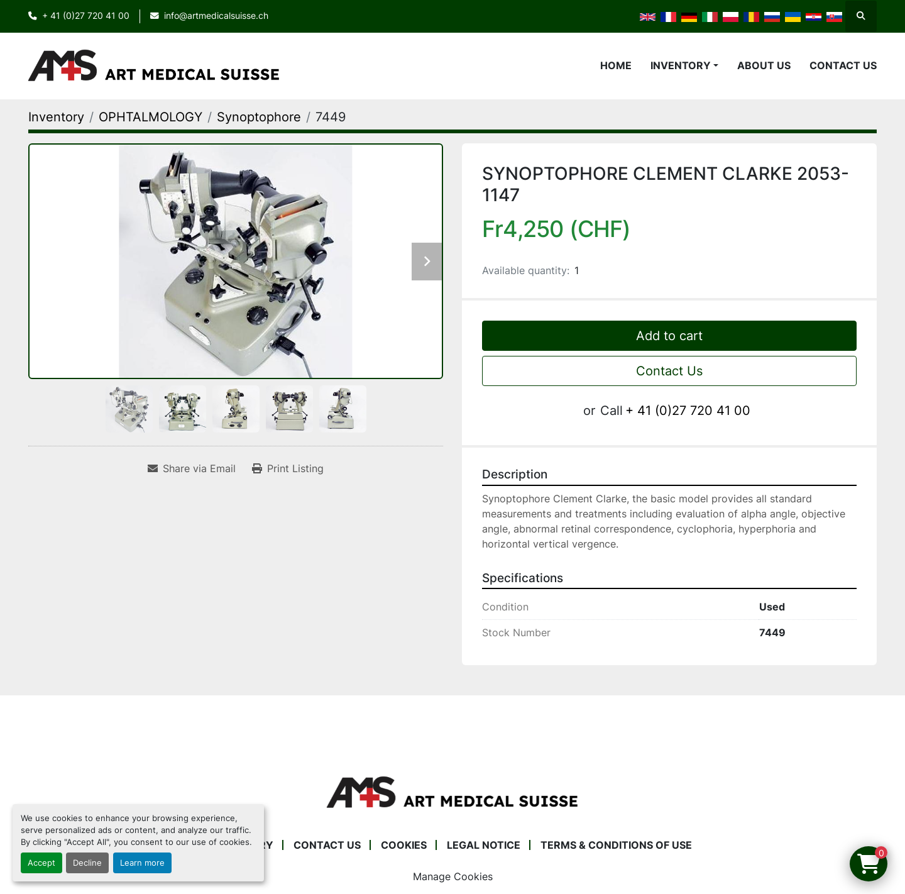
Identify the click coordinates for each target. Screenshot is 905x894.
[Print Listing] (288, 468)
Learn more (142, 863)
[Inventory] (56, 116)
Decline (87, 863)
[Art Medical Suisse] (452, 792)
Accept (41, 863)
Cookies (404, 845)
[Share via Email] (192, 468)
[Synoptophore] (259, 116)
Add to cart (669, 335)
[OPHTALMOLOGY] (150, 116)
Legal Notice (483, 845)
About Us (764, 65)
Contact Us (843, 65)
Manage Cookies (453, 876)
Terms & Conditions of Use (616, 845)
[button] (684, 65)
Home (616, 65)
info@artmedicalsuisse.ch (216, 16)
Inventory (680, 65)
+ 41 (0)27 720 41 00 (85, 16)
